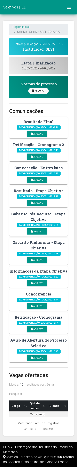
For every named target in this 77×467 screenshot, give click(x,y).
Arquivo (38, 90)
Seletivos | (14, 7)
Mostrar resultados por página (31, 384)
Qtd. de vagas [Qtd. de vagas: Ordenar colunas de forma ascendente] (35, 406)
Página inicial (21, 27)
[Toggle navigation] (69, 7)
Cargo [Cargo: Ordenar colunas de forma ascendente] (15, 405)
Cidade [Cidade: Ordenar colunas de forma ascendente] (54, 405)
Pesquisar (32, 394)
